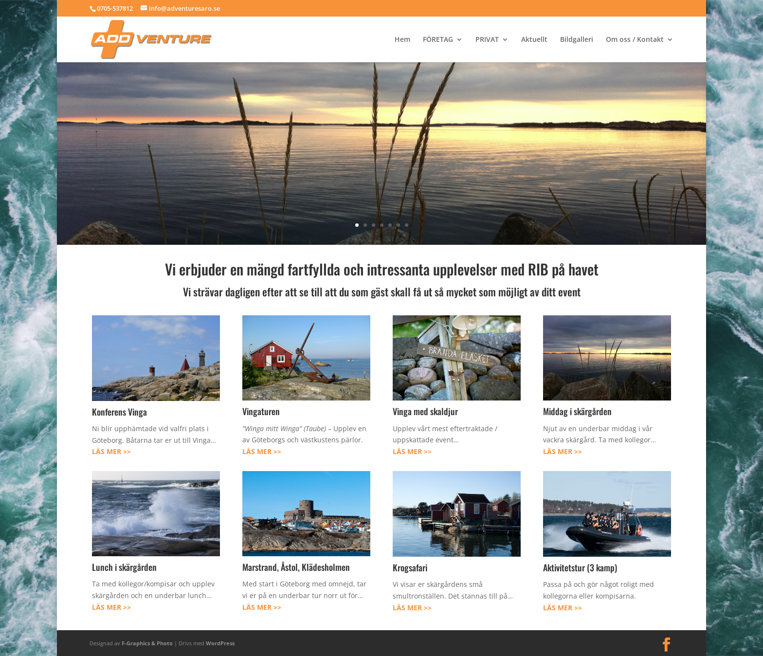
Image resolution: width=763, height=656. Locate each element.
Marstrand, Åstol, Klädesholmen (296, 567)
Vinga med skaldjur (425, 411)
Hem (402, 40)
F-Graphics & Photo (147, 643)
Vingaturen (261, 411)
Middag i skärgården (577, 411)
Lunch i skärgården (124, 567)
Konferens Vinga (119, 411)
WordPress (220, 643)
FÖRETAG (438, 40)
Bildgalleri (576, 40)
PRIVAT (487, 40)
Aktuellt (534, 40)
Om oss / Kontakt (635, 40)
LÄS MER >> (111, 451)
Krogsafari (410, 567)
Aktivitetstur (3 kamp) (580, 567)
